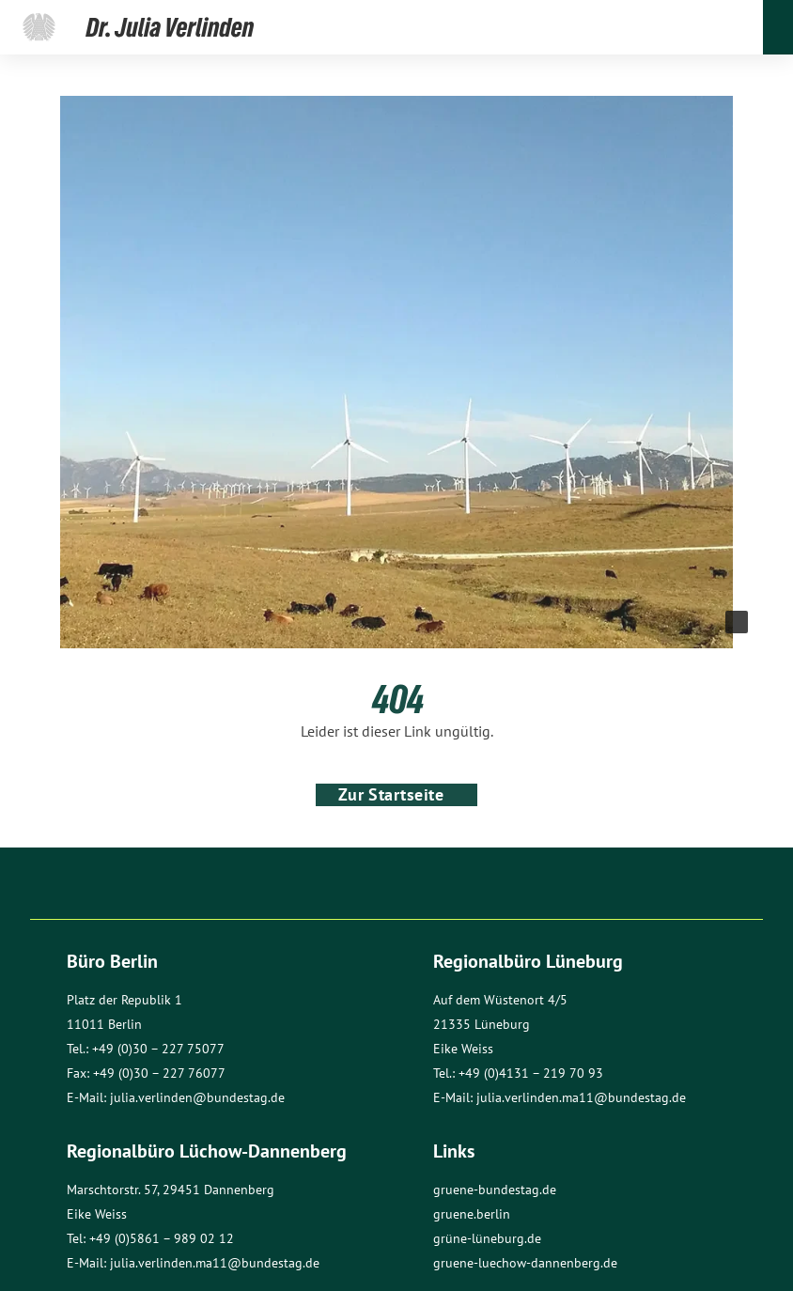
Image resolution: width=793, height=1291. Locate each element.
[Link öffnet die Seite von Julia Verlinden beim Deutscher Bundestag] (39, 27)
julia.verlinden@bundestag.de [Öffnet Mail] (197, 1097)
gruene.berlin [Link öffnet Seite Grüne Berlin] (471, 1213)
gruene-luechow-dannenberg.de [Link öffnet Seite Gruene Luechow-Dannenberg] (525, 1262)
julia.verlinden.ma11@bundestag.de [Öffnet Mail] (581, 1097)
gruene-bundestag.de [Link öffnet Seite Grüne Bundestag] (494, 1189)
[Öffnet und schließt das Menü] (778, 27)
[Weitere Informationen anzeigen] (736, 622)
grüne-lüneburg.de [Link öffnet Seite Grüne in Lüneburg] (487, 1238)
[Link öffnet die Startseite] (170, 27)
